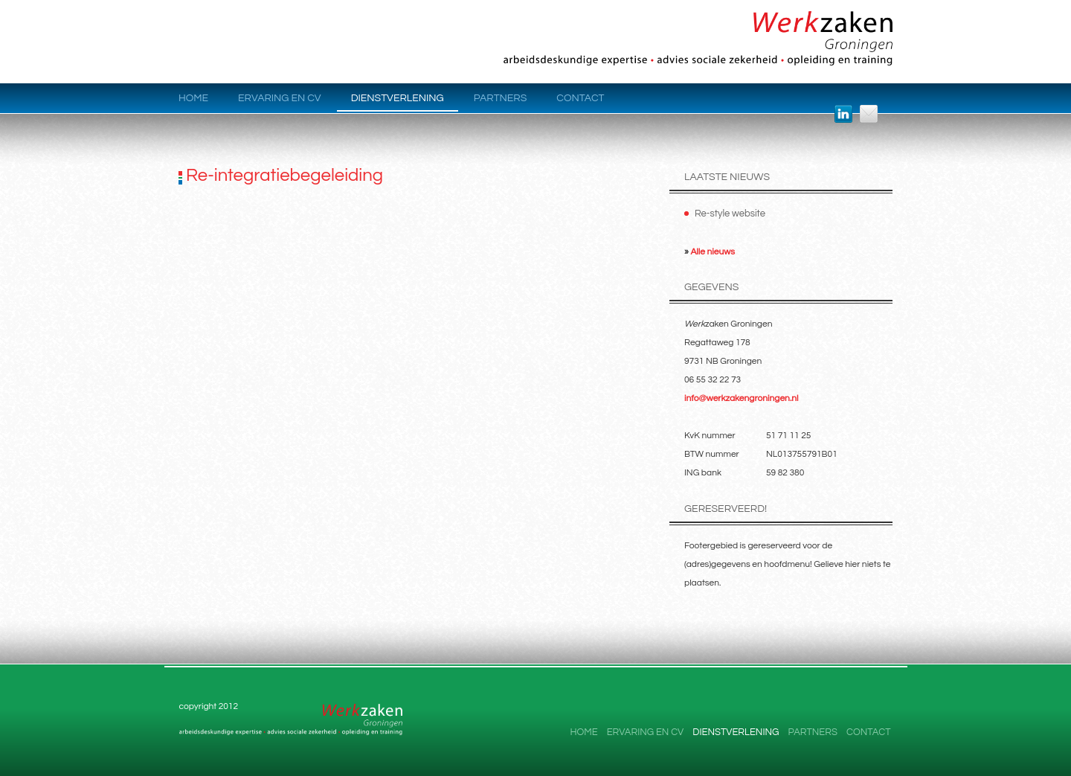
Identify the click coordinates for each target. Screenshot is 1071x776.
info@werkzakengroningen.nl (741, 398)
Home (193, 98)
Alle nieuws (712, 252)
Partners (500, 98)
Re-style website (730, 213)
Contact (580, 98)
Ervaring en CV (279, 98)
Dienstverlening (397, 98)
